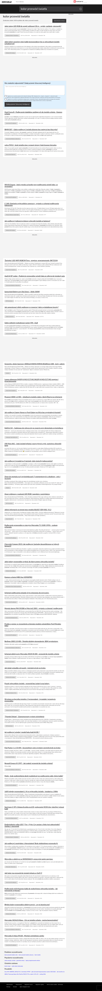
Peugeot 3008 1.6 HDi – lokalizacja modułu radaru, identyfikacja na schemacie (33, 397)
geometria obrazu (20, 960)
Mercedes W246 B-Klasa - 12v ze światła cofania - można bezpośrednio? (31, 920)
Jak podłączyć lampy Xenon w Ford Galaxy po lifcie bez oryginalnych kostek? (33, 412)
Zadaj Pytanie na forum (59, 20)
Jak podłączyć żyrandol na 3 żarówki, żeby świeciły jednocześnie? (29, 461)
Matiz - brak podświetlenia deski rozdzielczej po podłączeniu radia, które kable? (34, 776)
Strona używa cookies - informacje (55, 984)
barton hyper (8, 966)
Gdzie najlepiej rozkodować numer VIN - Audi (21, 323)
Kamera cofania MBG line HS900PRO (18, 577)
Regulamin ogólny (40, 984)
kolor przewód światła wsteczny (26, 954)
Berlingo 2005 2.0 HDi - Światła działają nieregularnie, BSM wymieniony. (31, 641)
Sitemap (8, 986)
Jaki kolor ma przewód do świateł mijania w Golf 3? (23, 873)
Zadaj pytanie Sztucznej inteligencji (17, 104)
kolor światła (37, 954)
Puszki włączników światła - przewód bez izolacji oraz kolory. (27, 683)
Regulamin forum (29, 984)
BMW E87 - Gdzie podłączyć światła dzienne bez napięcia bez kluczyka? (31, 129)
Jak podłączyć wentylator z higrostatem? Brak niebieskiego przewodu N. (31, 843)
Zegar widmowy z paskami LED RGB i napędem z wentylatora (27, 494)
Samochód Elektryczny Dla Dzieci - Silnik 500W (22, 292)
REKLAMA (85, 2)
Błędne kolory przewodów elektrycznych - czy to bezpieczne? (27, 905)
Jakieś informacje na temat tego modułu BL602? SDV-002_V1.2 (28, 510)
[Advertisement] (34, 69)
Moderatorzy (19, 984)
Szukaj (80, 9)
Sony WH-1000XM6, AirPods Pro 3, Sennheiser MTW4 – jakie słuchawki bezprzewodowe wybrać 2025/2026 (30, 971)
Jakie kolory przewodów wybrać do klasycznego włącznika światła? (29, 562)
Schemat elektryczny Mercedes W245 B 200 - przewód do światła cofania (32, 654)
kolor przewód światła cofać (11, 954)
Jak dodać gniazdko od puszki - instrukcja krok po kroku (25, 668)
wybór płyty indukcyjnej (17, 966)
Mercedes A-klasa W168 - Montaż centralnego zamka (24, 936)
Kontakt (15, 986)
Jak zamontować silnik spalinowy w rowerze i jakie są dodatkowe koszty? (32, 307)
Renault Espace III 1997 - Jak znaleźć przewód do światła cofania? (29, 763)
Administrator (9, 984)
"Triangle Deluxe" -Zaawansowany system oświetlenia (24, 716)
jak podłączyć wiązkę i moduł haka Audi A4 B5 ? (22, 732)
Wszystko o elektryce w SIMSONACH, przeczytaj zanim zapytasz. (29, 859)
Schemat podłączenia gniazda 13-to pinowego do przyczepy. (27, 593)
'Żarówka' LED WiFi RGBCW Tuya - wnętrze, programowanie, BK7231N (31, 260)
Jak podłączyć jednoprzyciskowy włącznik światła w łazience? (27, 221)
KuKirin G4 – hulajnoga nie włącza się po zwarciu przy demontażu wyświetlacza (34, 428)
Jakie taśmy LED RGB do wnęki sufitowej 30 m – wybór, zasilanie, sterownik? (33, 26)
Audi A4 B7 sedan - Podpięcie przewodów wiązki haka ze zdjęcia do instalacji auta (35, 276)
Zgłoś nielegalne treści (25, 986)
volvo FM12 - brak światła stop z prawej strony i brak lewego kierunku (30, 145)
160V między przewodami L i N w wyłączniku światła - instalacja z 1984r (31, 791)
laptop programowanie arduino (33, 960)
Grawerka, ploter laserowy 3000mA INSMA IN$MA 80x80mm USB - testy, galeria (34, 364)
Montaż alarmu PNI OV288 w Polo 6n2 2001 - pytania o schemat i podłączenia (33, 608)
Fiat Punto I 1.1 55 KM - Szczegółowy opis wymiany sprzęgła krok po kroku (32, 748)
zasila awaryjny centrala (10, 960)
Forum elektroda (20, 1)
